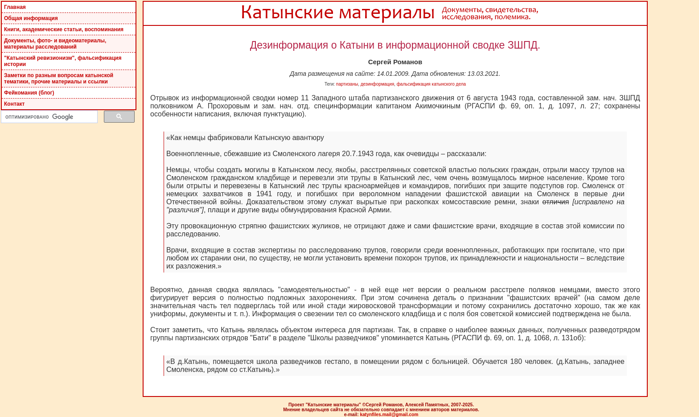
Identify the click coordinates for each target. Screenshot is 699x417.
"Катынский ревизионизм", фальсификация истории (62, 61)
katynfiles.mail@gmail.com (389, 414)
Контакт (14, 104)
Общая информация (31, 18)
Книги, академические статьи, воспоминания (63, 29)
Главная (15, 7)
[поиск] (48, 117)
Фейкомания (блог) (29, 93)
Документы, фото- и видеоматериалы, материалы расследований (55, 43)
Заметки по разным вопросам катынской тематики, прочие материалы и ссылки (58, 78)
